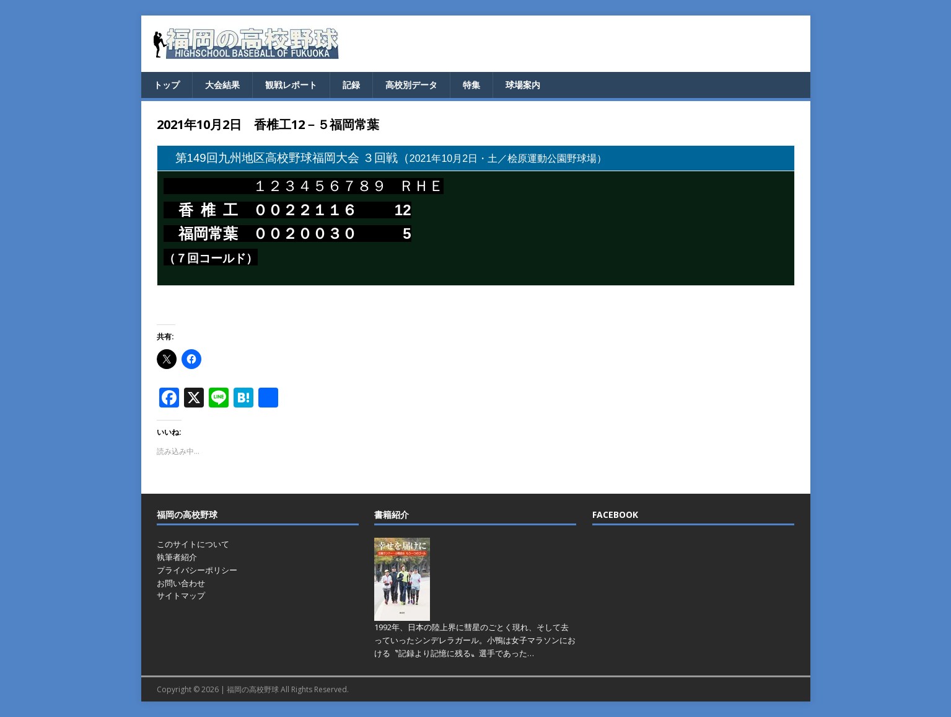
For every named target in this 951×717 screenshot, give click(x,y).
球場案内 (523, 85)
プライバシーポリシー (197, 570)
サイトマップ (181, 595)
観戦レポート (291, 85)
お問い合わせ (181, 583)
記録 (351, 85)
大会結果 (222, 85)
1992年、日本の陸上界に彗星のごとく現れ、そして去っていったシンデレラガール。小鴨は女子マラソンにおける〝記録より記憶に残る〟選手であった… (475, 640)
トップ (167, 85)
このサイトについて (193, 544)
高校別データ (411, 85)
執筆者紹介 (177, 557)
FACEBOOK (615, 514)
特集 (471, 85)
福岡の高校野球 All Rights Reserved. (288, 689)
